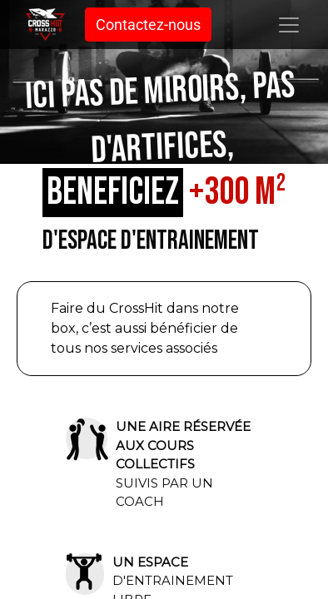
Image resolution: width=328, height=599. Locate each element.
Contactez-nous (148, 24)
